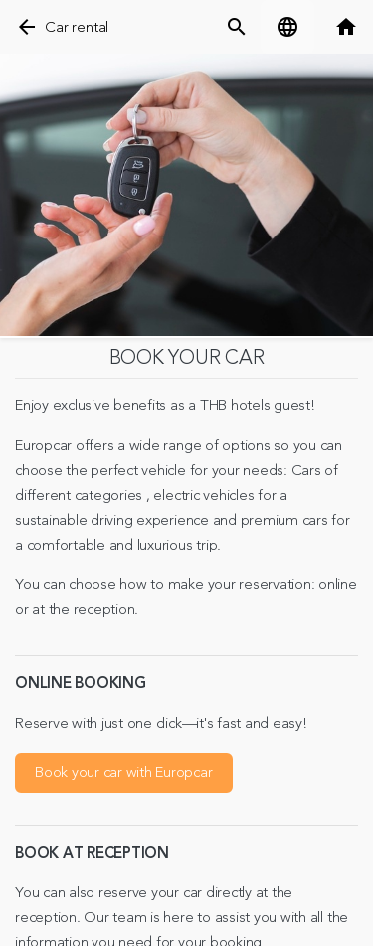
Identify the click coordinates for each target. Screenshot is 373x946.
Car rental (76, 27)
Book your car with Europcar (124, 772)
